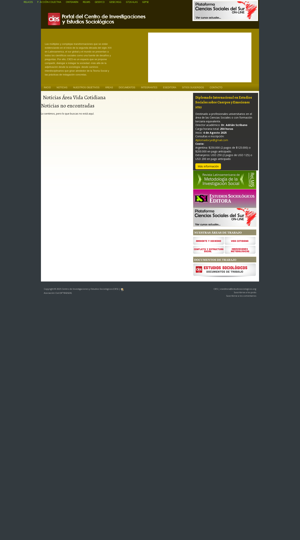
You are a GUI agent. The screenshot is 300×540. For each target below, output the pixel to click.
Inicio (47, 87)
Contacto (216, 87)
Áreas (109, 87)
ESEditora (169, 87)
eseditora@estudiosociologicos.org (238, 288)
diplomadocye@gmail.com (211, 140)
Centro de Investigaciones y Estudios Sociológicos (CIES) (106, 20)
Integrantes (149, 87)
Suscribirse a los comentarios (241, 295)
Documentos (127, 87)
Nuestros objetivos (86, 87)
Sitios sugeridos (193, 87)
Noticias (62, 87)
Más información (208, 166)
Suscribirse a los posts (245, 292)
